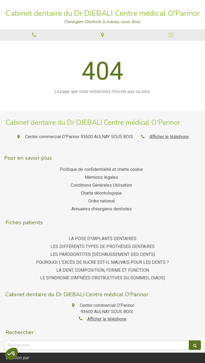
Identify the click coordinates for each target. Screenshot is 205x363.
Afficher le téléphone (169, 136)
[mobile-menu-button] (171, 34)
